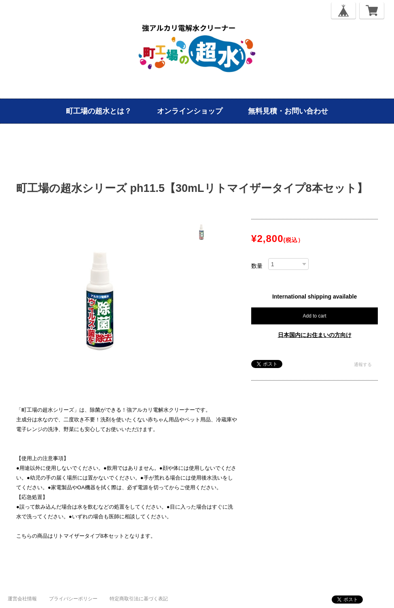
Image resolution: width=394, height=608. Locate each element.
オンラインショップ (189, 111)
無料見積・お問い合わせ (288, 111)
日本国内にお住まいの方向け (315, 335)
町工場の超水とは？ (98, 111)
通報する (363, 364)
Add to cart (314, 316)
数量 (257, 266)
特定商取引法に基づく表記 (139, 599)
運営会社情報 (22, 599)
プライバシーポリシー (73, 599)
